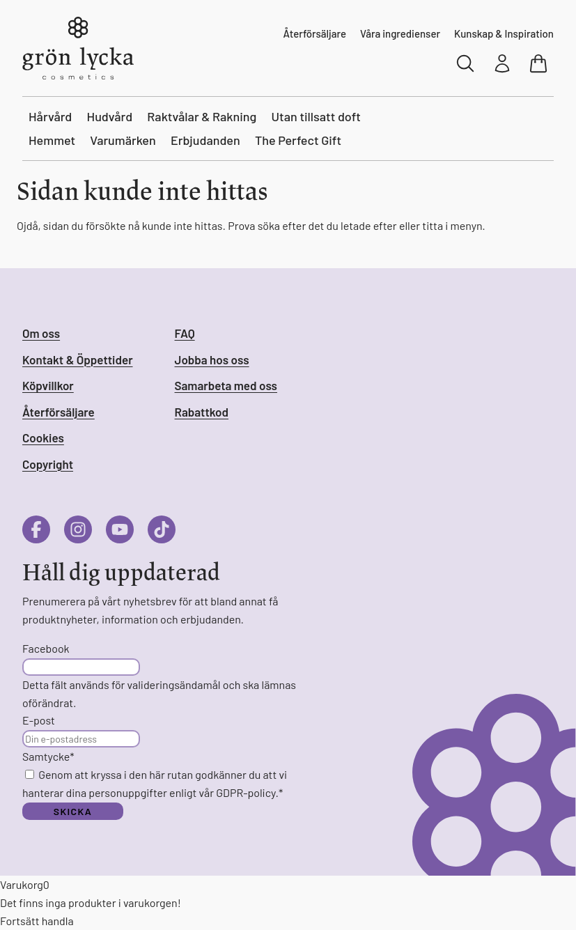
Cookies (43, 437)
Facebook (46, 648)
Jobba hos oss (212, 359)
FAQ (185, 333)
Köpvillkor (48, 385)
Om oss (41, 333)
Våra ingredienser (400, 33)
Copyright (47, 464)
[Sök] (466, 63)
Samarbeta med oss (226, 385)
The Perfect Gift (298, 140)
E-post (38, 720)
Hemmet (52, 140)
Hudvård (110, 116)
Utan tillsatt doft (316, 116)
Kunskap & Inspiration (504, 33)
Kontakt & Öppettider (77, 359)
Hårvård (50, 116)
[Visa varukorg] (540, 63)
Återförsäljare (314, 33)
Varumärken (123, 140)
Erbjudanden (205, 140)
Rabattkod (201, 412)
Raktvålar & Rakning (201, 116)
